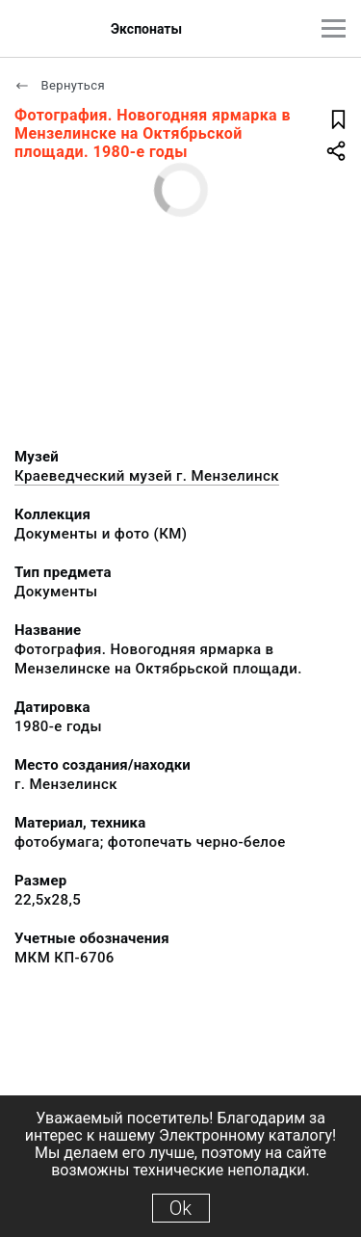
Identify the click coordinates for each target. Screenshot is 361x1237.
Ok (180, 1208)
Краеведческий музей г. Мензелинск (146, 476)
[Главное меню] (333, 28)
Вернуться (59, 85)
